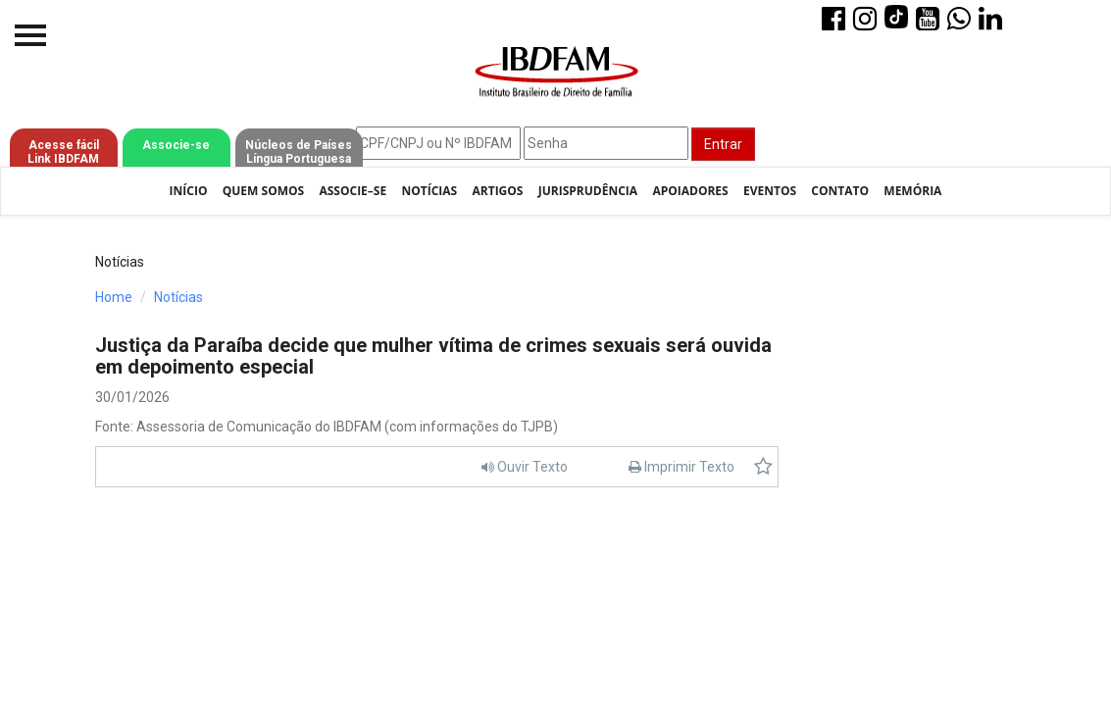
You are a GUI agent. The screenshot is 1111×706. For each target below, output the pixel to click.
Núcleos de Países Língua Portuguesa (298, 152)
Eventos (769, 190)
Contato (840, 190)
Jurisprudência (587, 190)
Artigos (497, 190)
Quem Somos (263, 190)
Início (189, 190)
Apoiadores (690, 190)
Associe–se (352, 190)
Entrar (723, 144)
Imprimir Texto (681, 467)
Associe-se (176, 145)
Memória (912, 190)
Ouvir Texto (524, 467)
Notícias (429, 190)
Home (113, 297)
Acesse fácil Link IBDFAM (63, 152)
